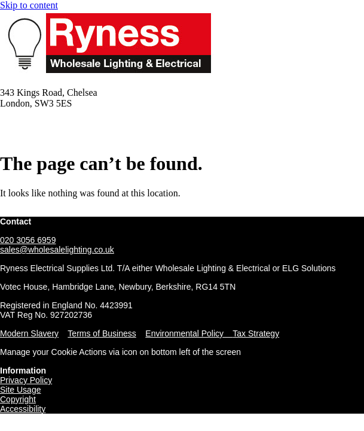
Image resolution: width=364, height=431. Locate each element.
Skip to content (29, 5)
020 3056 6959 (28, 240)
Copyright (18, 399)
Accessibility (22, 409)
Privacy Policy (26, 380)
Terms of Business (102, 333)
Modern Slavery (29, 333)
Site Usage (20, 389)
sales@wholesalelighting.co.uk (57, 249)
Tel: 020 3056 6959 (37, 124)
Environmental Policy (189, 333)
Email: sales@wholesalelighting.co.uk (73, 134)
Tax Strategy (256, 333)
